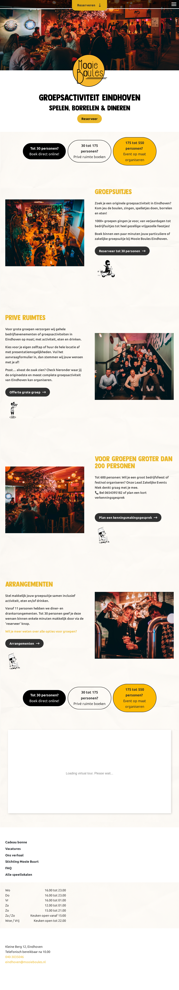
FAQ (8, 868)
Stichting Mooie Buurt (22, 861)
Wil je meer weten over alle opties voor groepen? (41, 631)
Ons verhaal (14, 855)
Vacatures (13, 848)
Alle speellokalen (18, 874)
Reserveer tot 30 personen (119, 251)
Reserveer (89, 118)
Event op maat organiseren (134, 151)
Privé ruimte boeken (89, 151)
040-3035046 (14, 957)
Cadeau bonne (16, 842)
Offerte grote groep (24, 392)
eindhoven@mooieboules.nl (25, 962)
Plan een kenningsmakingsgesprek (125, 517)
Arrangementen (21, 643)
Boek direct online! (44, 151)
